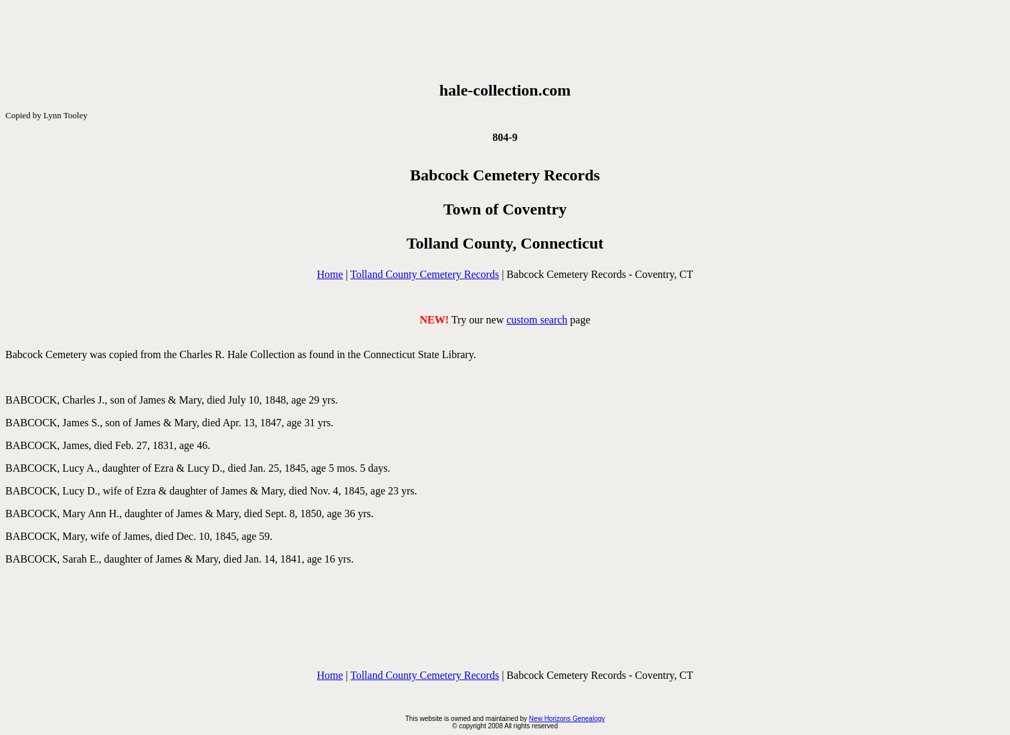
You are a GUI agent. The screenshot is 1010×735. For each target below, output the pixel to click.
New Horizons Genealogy (567, 718)
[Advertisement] (505, 41)
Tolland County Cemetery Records (424, 274)
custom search (536, 319)
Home (330, 274)
